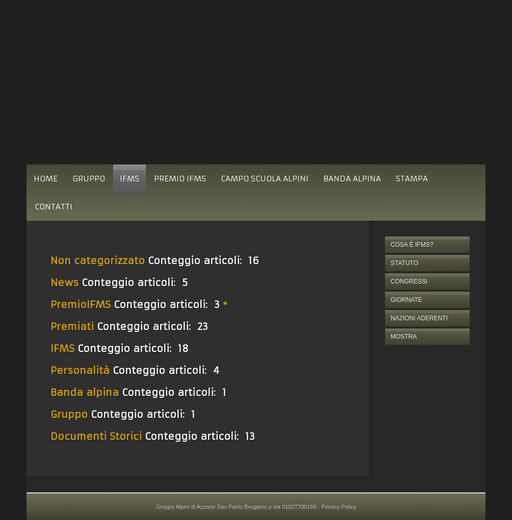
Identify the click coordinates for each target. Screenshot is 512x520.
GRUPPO (88, 178)
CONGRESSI (409, 281)
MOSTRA (404, 336)
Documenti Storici (96, 436)
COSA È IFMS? (412, 244)
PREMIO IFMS (180, 178)
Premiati (72, 326)
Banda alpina (84, 392)
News (64, 282)
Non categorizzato (97, 260)
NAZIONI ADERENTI (419, 318)
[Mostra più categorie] (226, 304)
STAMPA (412, 178)
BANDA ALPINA (352, 178)
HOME (46, 178)
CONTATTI (53, 206)
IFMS (129, 178)
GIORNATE (406, 299)
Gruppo (69, 414)
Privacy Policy (338, 507)
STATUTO (404, 263)
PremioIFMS (80, 304)
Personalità (80, 370)
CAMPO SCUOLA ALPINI (265, 178)
